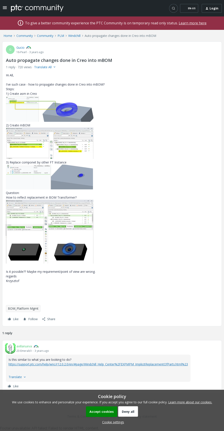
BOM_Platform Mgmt (23, 308)
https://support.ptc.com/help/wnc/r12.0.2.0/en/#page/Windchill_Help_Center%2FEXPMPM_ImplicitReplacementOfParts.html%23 (98, 364)
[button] (4, 9)
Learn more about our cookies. (190, 402)
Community (24, 36)
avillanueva (24, 346)
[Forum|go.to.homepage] (37, 8)
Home (8, 36)
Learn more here (192, 23)
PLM (61, 36)
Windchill (74, 36)
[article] (112, 367)
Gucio (20, 47)
